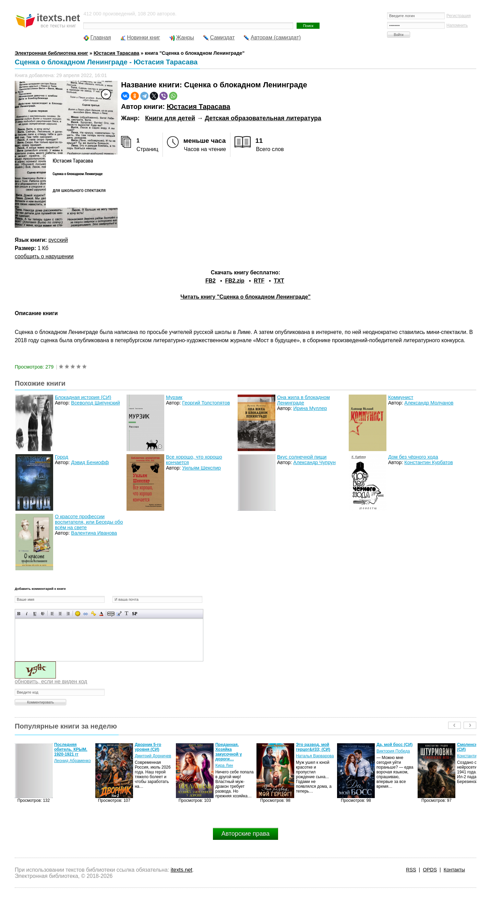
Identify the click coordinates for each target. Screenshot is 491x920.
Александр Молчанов (428, 403)
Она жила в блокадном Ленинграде (303, 400)
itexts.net (181, 870)
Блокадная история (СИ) (83, 397)
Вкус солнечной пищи (301, 457)
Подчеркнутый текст (35, 613)
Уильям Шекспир (201, 468)
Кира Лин (224, 765)
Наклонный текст (27, 613)
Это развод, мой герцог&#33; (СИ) (313, 747)
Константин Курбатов (428, 462)
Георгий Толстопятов (206, 403)
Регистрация (458, 15)
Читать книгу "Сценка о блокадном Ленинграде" (245, 297)
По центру (60, 613)
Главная (100, 37)
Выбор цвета (101, 613)
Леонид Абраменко (72, 760)
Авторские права (245, 833)
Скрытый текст (111, 613)
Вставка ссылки (85, 613)
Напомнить (457, 25)
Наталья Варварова (315, 756)
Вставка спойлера (135, 613)
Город (61, 457)
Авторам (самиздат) (276, 37)
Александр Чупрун (314, 462)
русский (58, 240)
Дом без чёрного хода (413, 457)
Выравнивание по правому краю (68, 613)
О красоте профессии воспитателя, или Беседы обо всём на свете (89, 522)
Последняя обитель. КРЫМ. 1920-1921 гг (70, 749)
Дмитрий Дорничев (153, 756)
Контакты (454, 869)
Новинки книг (143, 37)
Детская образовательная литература (263, 118)
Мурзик (174, 397)
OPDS (430, 869)
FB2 (210, 281)
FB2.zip (234, 281)
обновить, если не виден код (51, 681)
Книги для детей (170, 118)
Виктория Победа (393, 751)
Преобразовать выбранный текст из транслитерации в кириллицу (127, 613)
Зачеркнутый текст (43, 613)
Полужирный (19, 613)
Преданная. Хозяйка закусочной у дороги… (228, 751)
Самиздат (222, 37)
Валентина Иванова (94, 533)
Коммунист (400, 397)
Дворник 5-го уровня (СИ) (148, 747)
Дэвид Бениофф (90, 462)
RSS (411, 869)
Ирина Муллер (310, 408)
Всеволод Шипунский (95, 403)
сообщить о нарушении (44, 256)
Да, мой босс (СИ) (394, 744)
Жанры (185, 37)
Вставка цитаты (119, 613)
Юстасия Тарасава (198, 106)
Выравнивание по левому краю (52, 613)
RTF (259, 281)
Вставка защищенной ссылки (93, 613)
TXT (279, 281)
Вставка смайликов (78, 613)
